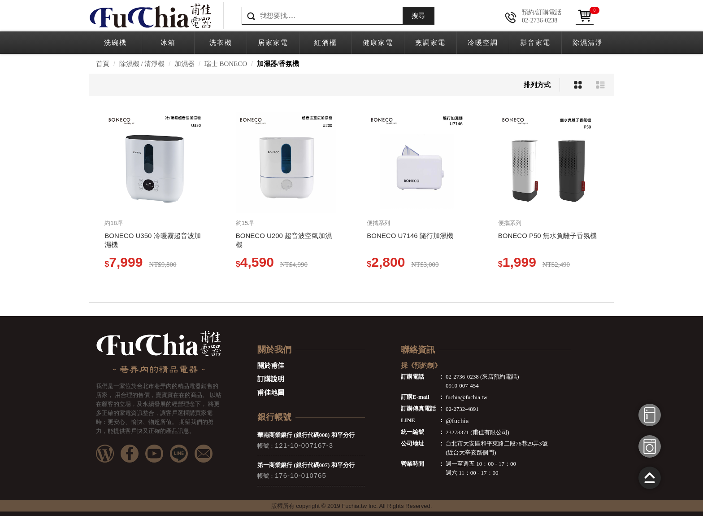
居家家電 (273, 42)
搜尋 (418, 15)
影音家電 (535, 42)
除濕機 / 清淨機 (142, 63)
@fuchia (457, 420)
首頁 (102, 63)
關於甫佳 (270, 365)
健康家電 (378, 42)
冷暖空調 (483, 42)
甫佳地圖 (270, 392)
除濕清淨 (588, 42)
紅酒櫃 (325, 42)
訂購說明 (270, 379)
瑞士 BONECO (225, 63)
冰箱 (168, 42)
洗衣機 (220, 42)
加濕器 (184, 63)
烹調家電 (430, 42)
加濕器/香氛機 (278, 63)
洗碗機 (115, 42)
